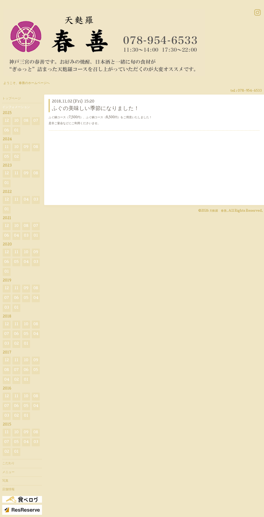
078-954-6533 (250, 91)
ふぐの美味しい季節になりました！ (95, 109)
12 (7, 121)
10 (16, 121)
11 (7, 147)
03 (36, 200)
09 (26, 147)
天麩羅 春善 (218, 211)
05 (6, 157)
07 (35, 121)
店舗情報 (8, 489)
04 (26, 200)
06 (6, 131)
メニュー (8, 472)
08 (26, 121)
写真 (5, 481)
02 (16, 157)
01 (16, 131)
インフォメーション (16, 107)
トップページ (11, 99)
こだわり (8, 463)
